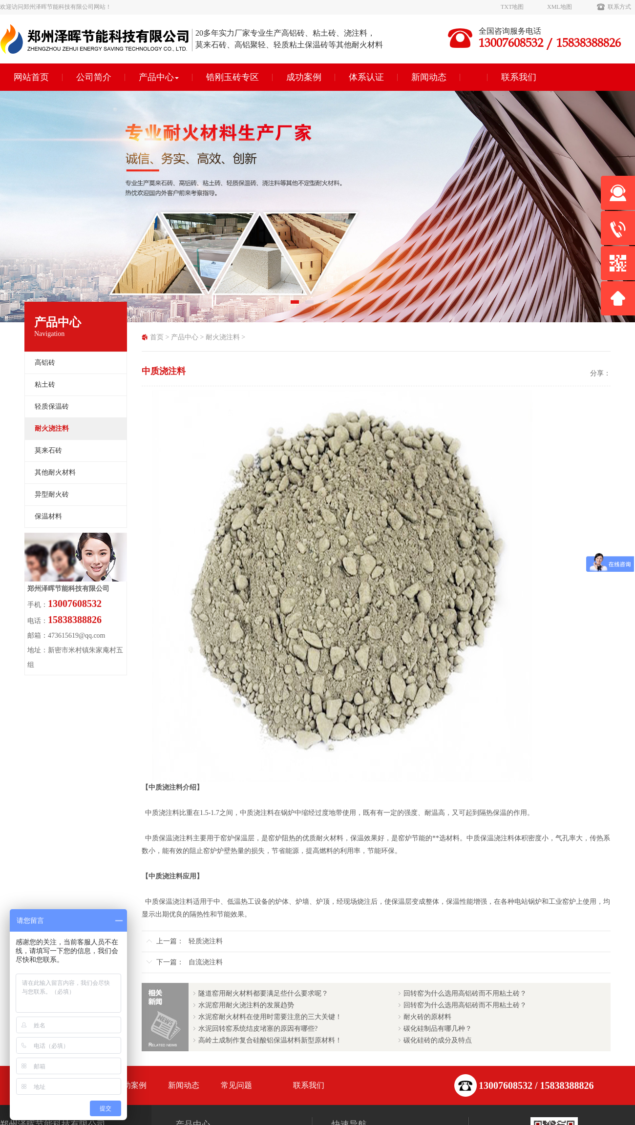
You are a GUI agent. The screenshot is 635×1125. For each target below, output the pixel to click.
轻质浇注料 (206, 941)
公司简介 (93, 77)
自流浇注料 (206, 962)
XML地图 (559, 6)
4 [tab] (339, 305)
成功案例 (303, 77)
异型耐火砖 (52, 494)
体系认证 (366, 77)
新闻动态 (428, 77)
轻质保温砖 (52, 406)
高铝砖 (45, 362)
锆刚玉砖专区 (232, 77)
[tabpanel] (317, 206)
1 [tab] (295, 305)
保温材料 (48, 516)
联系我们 (518, 77)
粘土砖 (45, 384)
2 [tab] (310, 305)
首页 (157, 337)
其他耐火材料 (55, 472)
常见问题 (236, 1085)
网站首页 (31, 77)
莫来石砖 (48, 450)
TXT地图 (512, 6)
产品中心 (159, 77)
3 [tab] (325, 305)
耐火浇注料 (223, 337)
